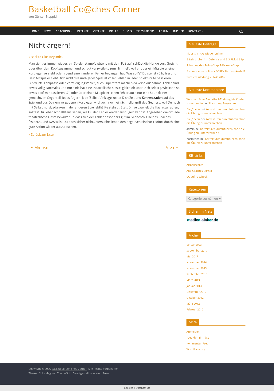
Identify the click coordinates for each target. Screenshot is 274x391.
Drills (113, 31)
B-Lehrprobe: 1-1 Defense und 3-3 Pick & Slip (215, 59)
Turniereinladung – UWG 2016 (205, 77)
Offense (99, 31)
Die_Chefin (193, 109)
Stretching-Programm (222, 103)
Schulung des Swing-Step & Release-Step (212, 65)
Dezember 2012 (196, 292)
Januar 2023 (194, 244)
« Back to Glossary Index (46, 57)
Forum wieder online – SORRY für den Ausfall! (215, 71)
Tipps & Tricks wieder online (204, 53)
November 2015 (196, 268)
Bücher (178, 31)
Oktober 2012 (195, 297)
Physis (127, 31)
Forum (164, 31)
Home (35, 31)
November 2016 (196, 262)
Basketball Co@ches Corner (85, 9)
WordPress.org (195, 349)
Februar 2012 (194, 309)
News (47, 31)
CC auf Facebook (196, 176)
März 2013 (193, 280)
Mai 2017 (192, 256)
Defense (83, 31)
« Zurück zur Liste (41, 134)
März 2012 (193, 303)
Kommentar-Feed (197, 343)
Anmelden (193, 331)
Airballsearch (194, 165)
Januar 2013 (194, 286)
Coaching (63, 31)
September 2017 (196, 250)
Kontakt (194, 31)
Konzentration (152, 98)
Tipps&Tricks (145, 31)
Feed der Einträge (197, 337)
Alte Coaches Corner (199, 171)
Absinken (39, 147)
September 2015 (196, 274)
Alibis (172, 147)
